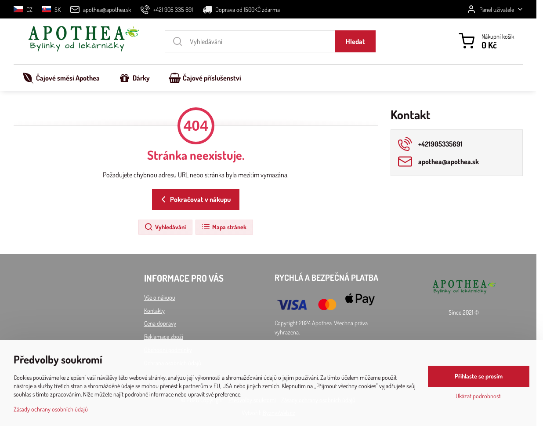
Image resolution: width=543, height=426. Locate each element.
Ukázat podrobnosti (479, 396)
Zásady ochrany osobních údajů (51, 409)
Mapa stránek (223, 227)
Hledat (355, 41)
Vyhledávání (165, 227)
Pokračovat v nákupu (194, 199)
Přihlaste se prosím (479, 376)
